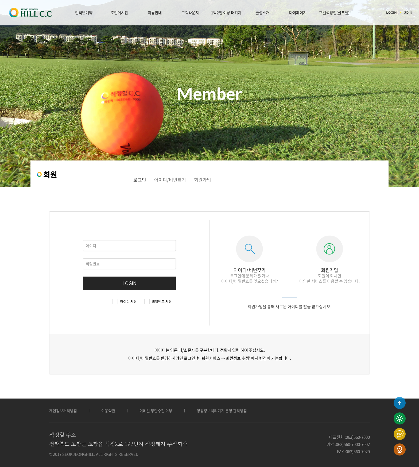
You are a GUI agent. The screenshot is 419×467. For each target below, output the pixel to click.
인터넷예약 (83, 13)
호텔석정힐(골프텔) (334, 13)
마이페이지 (298, 13)
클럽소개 (262, 13)
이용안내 (155, 13)
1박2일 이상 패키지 (226, 13)
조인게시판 (119, 13)
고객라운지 (190, 13)
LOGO (30, 12)
